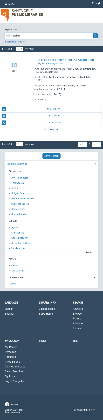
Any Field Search (19, 177)
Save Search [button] (51, 155)
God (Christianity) (20, 238)
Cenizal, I (16, 265)
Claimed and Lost (15, 366)
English (9, 308)
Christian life (17, 232)
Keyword (78, 308)
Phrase (77, 318)
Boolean (77, 328)
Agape (14, 227)
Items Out (10, 352)
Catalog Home (47, 308)
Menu (9, 4)
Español (9, 313)
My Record (11, 347)
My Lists (10, 376)
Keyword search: (13, 29)
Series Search (18, 214)
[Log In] (92, 3)
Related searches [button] (17, 163)
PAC (13, 284)
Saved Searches (14, 371)
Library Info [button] (47, 302)
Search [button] (78, 302)
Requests (10, 356)
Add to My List (51, 129)
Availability (31, 109)
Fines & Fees (12, 361)
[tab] (51, 163)
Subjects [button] (13, 221)
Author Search (18, 188)
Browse (77, 313)
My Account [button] (13, 340)
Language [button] (11, 302)
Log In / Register (14, 381)
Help (76, 340)
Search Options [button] (15, 41)
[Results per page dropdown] (19, 49)
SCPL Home (46, 313)
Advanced (78, 323)
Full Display (31, 116)
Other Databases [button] (17, 277)
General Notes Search (22, 198)
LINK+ (42, 340)
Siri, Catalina (17, 270)
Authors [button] (12, 259)
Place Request (31, 122)
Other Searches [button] (16, 171)
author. (52, 63)
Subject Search (19, 193)
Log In (98, 3)
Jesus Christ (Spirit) (21, 243)
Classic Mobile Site (84, 410)
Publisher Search (20, 204)
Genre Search (18, 209)
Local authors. (18, 248)
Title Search (17, 183)
